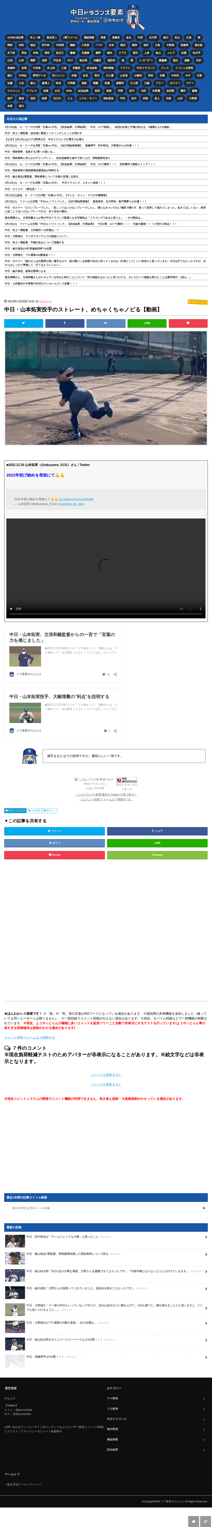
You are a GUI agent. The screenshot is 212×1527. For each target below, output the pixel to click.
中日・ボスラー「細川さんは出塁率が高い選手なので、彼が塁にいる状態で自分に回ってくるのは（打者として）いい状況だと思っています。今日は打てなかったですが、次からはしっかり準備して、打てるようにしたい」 (105, 263)
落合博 (83, 60)
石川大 (57, 98)
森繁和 (120, 83)
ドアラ (122, 52)
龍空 (123, 45)
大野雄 (170, 45)
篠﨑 (194, 90)
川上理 (134, 83)
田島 (168, 98)
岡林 (9, 45)
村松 (21, 45)
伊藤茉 (76, 67)
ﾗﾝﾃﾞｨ (189, 83)
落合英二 (52, 37)
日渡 (199, 75)
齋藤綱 (163, 60)
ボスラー (175, 83)
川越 (146, 83)
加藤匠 (97, 60)
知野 (44, 60)
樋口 (9, 75)
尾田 (135, 52)
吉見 (85, 75)
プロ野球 (112, 1408)
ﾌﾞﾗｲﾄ (99, 45)
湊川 (21, 105)
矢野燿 (156, 90)
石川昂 (153, 37)
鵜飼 (72, 45)
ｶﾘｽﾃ (70, 60)
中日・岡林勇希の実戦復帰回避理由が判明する (32, 170)
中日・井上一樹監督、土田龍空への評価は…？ (32, 230)
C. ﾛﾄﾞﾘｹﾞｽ (146, 60)
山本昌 (124, 75)
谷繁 (162, 75)
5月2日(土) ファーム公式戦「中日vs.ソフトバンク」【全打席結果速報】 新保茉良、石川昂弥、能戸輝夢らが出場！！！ (76, 201)
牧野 (44, 98)
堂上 (157, 98)
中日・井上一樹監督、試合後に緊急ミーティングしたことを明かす (43, 133)
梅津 (134, 45)
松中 (131, 90)
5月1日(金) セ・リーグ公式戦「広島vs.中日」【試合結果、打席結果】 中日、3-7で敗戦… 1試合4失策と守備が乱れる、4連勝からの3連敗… (88, 127)
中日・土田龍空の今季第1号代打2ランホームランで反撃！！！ (41, 283)
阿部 (145, 98)
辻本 (111, 45)
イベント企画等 (184, 67)
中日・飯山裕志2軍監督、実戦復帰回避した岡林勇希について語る (63, 1255)
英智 (108, 90)
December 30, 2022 (71, 504)
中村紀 (23, 75)
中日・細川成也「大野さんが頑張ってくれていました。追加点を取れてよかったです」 (76, 1289)
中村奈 (37, 67)
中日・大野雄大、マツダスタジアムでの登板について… (37, 236)
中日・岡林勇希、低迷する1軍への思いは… (30, 151)
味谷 (58, 83)
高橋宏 (116, 37)
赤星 (9, 105)
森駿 (187, 60)
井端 (74, 75)
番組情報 (89, 37)
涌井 (146, 45)
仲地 (35, 52)
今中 (187, 75)
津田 (47, 52)
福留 (84, 83)
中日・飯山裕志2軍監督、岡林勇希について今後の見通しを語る (41, 176)
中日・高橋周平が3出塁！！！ (41, 1358)
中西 (140, 37)
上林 (146, 52)
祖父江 (60, 52)
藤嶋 (72, 52)
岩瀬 (107, 83)
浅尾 (45, 90)
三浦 (63, 67)
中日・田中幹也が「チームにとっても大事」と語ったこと (58, 1238)
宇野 (120, 90)
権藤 (95, 83)
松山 (177, 37)
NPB (69, 90)
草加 (24, 52)
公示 (57, 90)
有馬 (24, 67)
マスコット (13, 90)
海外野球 (112, 1429)
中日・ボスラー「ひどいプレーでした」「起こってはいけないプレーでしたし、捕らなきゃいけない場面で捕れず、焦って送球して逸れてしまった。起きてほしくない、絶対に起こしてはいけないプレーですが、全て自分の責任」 (105, 209)
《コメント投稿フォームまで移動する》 (106, 799)
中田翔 (60, 45)
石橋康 (85, 52)
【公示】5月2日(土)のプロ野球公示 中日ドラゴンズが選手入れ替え (44, 139)
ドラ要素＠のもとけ (172, 1501)
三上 (70, 98)
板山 (158, 52)
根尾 (103, 37)
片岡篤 (71, 83)
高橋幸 (11, 67)
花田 (32, 98)
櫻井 (183, 90)
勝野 (98, 52)
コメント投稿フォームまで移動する (29, 1037)
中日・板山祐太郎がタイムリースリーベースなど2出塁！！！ (60, 1341)
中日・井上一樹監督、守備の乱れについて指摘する (34, 242)
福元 (175, 60)
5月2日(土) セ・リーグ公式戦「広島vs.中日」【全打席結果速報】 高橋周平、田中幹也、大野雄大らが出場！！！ (72, 145)
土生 (21, 83)
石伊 (198, 60)
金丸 (128, 37)
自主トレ (51, 810)
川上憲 (110, 75)
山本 (21, 60)
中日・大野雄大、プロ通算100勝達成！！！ (30, 254)
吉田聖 (170, 90)
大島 (157, 45)
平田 (122, 98)
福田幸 (111, 60)
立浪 (188, 37)
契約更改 (108, 98)
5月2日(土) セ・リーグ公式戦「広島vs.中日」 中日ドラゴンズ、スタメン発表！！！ (55, 182)
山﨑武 (138, 75)
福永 (32, 45)
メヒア (171, 52)
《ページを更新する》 (106, 1075)
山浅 (9, 60)
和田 (150, 75)
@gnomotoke (23, 1409)
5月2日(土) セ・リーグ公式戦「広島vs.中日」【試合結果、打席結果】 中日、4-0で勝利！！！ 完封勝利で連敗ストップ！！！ (80, 164)
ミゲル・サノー (88, 98)
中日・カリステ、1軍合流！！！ (23, 189)
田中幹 (46, 45)
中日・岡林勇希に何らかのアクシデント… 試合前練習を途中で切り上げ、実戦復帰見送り (57, 158)
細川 (165, 37)
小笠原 (85, 45)
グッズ (165, 67)
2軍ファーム (70, 37)
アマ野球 (112, 1398)
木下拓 (11, 52)
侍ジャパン (58, 75)
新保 (21, 98)
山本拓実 (35, 810)
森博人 (46, 83)
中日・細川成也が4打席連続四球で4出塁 (28, 248)
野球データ (39, 75)
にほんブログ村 (95, 788)
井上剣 (51, 67)
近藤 (9, 83)
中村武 (175, 75)
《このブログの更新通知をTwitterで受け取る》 (106, 794)
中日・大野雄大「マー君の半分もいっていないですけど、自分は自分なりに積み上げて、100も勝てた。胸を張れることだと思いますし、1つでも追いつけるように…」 (103, 1309)
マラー (159, 83)
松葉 (183, 52)
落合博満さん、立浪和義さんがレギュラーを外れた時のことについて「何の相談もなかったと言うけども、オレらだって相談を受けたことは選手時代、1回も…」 (98, 277)
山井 (180, 98)
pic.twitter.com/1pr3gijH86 (76, 499)
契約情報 (108, 67)
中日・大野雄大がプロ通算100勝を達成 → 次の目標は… (57, 1324)
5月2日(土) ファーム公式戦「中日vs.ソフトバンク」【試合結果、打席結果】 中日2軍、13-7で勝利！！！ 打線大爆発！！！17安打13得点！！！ (91, 223)
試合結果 (92, 67)
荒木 (97, 75)
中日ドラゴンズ (146, 67)
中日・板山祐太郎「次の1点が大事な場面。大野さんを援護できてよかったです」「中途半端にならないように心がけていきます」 (103, 1272)
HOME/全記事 (15, 37)
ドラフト (125, 67)
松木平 (196, 52)
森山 (32, 83)
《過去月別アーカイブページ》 (23, 1484)
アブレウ (32, 90)
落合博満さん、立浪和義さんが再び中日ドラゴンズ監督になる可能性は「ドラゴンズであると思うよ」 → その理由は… (74, 217)
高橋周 (184, 45)
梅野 (32, 60)
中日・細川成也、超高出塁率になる (25, 271)
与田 (143, 90)
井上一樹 (35, 37)
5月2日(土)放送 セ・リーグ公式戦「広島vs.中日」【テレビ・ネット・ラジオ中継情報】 (56, 195)
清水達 (198, 45)
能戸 (9, 98)
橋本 (109, 52)
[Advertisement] (74, 930)
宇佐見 (57, 60)
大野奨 (193, 98)
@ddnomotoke (21, 1414)
